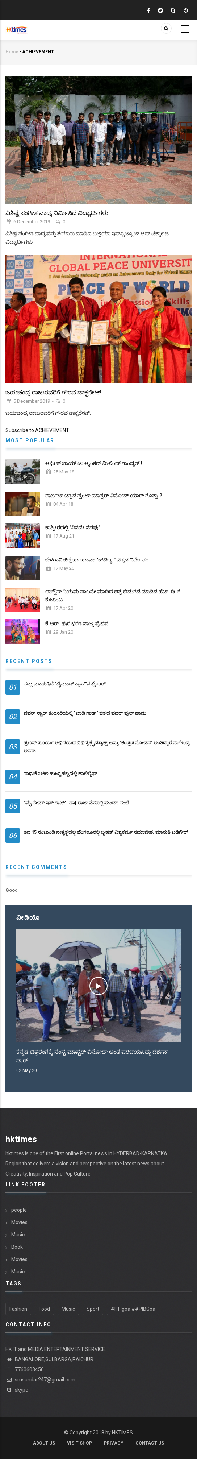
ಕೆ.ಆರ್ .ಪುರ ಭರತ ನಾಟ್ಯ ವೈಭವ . (78, 623)
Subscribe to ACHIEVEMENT (37, 430)
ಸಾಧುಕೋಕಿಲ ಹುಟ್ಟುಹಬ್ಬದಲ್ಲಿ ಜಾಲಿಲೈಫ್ (60, 773)
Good (11, 890)
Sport (93, 1309)
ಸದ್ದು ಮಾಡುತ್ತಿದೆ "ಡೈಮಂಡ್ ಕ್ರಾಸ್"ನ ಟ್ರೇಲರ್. (65, 684)
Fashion (18, 1309)
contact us (149, 1443)
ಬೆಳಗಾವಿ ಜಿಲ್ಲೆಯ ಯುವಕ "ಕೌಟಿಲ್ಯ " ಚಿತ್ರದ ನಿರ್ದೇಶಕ (96, 560)
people (19, 1210)
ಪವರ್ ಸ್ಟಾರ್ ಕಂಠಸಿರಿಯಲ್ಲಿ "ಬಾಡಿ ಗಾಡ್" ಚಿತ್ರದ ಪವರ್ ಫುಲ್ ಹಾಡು (85, 713)
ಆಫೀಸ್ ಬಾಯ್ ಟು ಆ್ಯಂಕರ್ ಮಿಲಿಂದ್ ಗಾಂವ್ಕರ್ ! (93, 463)
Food (44, 1309)
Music (18, 1235)
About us (44, 1443)
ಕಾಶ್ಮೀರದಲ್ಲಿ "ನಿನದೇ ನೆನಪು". (73, 527)
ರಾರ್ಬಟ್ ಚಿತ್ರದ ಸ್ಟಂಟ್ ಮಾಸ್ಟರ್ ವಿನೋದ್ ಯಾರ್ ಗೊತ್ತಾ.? (103, 495)
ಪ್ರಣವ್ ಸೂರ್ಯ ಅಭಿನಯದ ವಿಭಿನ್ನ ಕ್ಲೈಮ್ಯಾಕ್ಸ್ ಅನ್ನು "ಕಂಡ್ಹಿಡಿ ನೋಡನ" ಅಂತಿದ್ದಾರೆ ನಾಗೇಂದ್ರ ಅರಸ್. (107, 746)
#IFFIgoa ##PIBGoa (133, 1309)
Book (17, 1247)
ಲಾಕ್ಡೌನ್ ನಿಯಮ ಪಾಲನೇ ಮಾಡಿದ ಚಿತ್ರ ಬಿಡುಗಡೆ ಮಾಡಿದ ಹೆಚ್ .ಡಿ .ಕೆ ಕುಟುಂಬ (112, 595)
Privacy (113, 1443)
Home (11, 51)
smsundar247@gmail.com (40, 1380)
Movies (19, 1222)
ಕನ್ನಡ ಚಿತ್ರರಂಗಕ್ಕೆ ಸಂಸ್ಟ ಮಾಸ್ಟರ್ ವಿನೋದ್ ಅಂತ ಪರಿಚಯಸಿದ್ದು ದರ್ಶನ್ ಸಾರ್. (92, 1056)
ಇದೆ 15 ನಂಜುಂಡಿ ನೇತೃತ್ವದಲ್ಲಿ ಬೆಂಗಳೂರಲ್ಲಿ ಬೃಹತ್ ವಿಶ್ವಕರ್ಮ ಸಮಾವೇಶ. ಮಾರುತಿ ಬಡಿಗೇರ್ (106, 832)
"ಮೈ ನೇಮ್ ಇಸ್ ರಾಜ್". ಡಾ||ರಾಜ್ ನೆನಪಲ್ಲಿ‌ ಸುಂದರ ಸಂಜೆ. (77, 802)
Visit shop (79, 1443)
